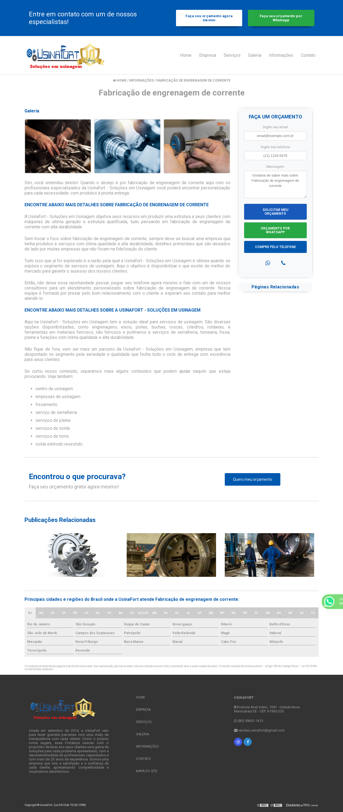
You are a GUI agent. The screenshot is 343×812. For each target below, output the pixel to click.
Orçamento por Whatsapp (275, 230)
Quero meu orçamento (252, 479)
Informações (281, 55)
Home (186, 55)
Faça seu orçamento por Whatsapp (281, 18)
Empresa (207, 55)
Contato (308, 55)
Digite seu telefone (275, 147)
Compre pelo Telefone (275, 247)
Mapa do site (146, 771)
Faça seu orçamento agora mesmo (209, 18)
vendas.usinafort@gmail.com (259, 730)
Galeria (254, 55)
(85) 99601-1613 (248, 721)
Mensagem (275, 167)
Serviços (232, 55)
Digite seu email (275, 127)
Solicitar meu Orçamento (275, 212)
